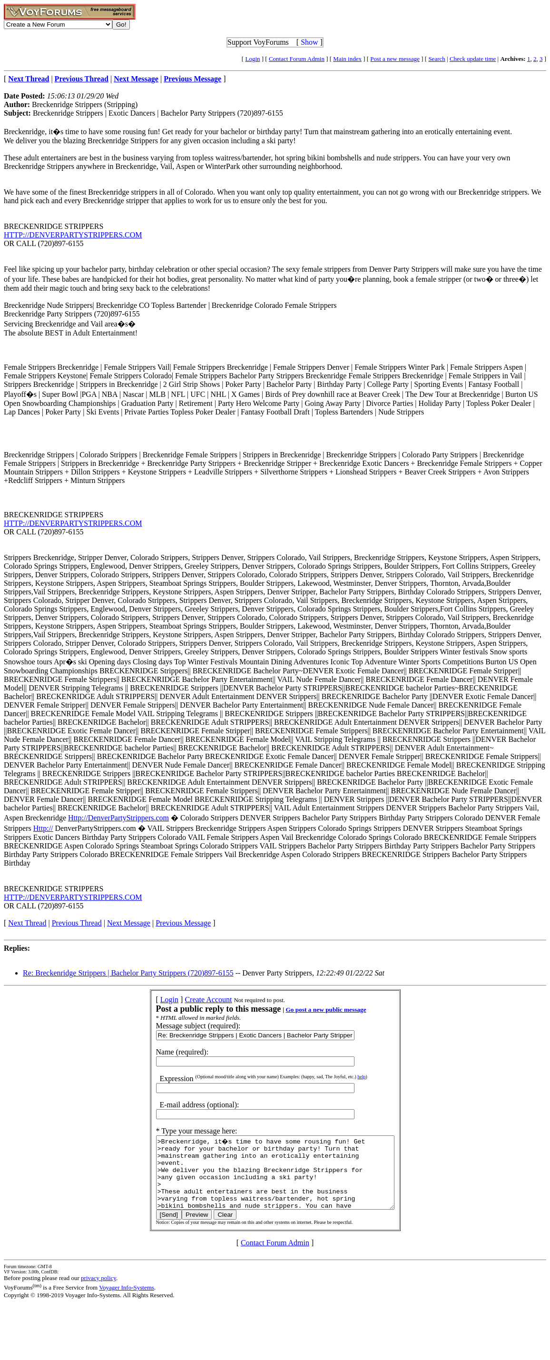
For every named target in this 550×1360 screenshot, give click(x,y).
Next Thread (27, 923)
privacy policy (98, 1292)
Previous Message (183, 923)
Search (436, 58)
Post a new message (395, 58)
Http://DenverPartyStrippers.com (118, 818)
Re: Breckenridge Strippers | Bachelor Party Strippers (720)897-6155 (128, 973)
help (347, 1076)
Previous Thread (77, 923)
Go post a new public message (311, 1009)
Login (252, 58)
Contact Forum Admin (296, 58)
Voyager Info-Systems (126, 1301)
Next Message (128, 923)
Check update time (473, 58)
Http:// (43, 828)
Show (309, 42)
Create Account (193, 999)
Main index (347, 58)
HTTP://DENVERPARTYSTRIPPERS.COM (73, 235)
